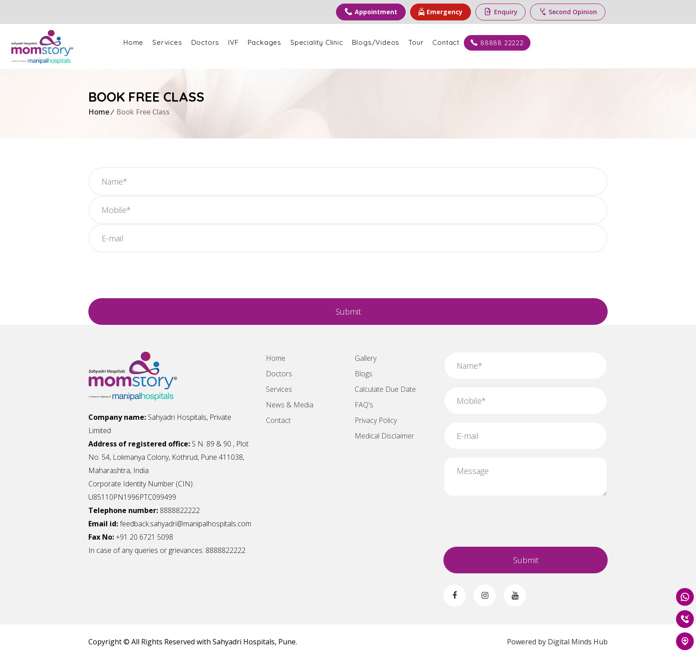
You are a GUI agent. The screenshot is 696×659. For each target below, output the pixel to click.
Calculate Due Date (385, 389)
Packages (342, 42)
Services (244, 42)
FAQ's (364, 405)
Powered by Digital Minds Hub (557, 642)
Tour (493, 42)
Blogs (363, 374)
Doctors (283, 42)
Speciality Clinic (394, 42)
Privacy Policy (376, 420)
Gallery (365, 358)
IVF (310, 42)
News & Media (289, 405)
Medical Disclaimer (384, 436)
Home (211, 42)
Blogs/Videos (453, 42)
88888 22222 (574, 43)
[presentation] (155, 276)
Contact (523, 42)
